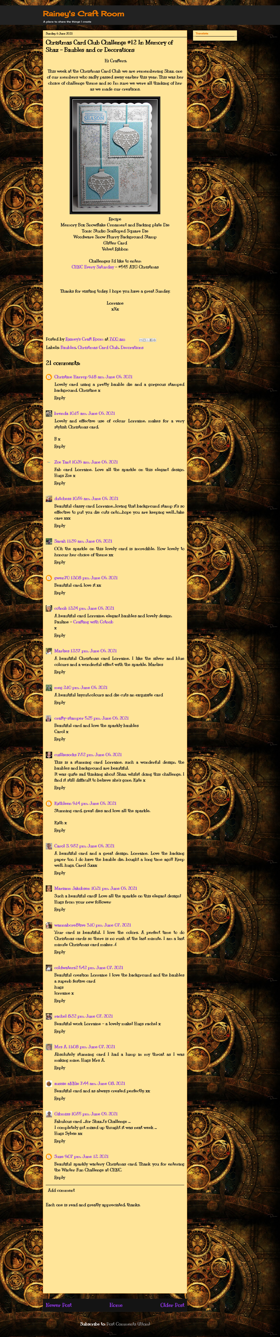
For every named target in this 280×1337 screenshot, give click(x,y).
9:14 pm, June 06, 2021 (94, 803)
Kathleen (62, 803)
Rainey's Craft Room (83, 13)
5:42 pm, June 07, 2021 (101, 967)
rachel (60, 1016)
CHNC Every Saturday (93, 267)
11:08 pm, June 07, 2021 (91, 1046)
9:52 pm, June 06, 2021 (92, 846)
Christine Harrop (70, 376)
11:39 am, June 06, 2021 (89, 541)
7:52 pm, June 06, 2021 (100, 754)
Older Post (172, 1305)
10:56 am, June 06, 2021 (95, 498)
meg (58, 687)
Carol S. (61, 846)
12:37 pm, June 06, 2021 (93, 650)
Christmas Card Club (98, 347)
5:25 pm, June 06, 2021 (107, 718)
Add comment (61, 1190)
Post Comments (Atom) (128, 1324)
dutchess (62, 498)
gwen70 (61, 577)
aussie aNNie (66, 1083)
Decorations (132, 347)
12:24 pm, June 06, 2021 (91, 608)
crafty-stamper (69, 718)
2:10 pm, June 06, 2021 (85, 687)
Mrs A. (60, 1046)
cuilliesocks (65, 754)
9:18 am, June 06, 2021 (110, 376)
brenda (61, 413)
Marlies (61, 650)
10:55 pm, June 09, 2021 (94, 1113)
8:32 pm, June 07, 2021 (90, 1016)
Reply (59, 397)
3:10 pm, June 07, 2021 (109, 925)
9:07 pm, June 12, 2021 (87, 1156)
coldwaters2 (66, 967)
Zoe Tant (62, 462)
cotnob (60, 608)
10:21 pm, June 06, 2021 (114, 888)
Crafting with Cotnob (93, 621)
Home (115, 1305)
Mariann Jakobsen (72, 888)
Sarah (60, 541)
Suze (59, 1156)
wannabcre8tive (70, 925)
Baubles (68, 347)
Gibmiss (62, 1113)
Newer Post (59, 1305)
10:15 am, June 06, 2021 (92, 413)
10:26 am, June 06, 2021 (95, 462)
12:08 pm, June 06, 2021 (94, 577)
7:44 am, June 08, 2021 (102, 1083)
